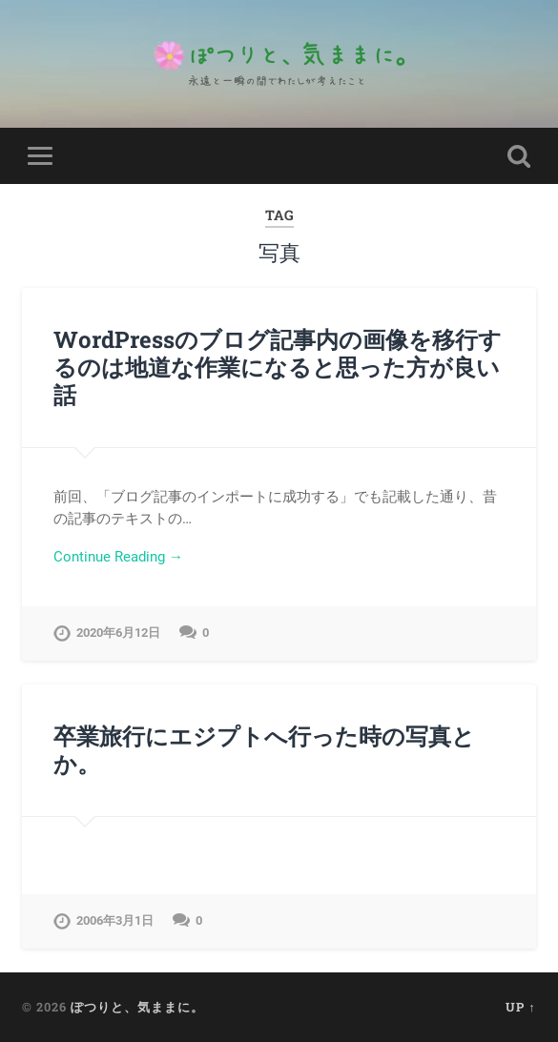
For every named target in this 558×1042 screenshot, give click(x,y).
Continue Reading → (118, 556)
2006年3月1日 (115, 920)
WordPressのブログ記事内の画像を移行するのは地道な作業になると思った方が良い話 (277, 367)
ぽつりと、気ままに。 (137, 1006)
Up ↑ (520, 1006)
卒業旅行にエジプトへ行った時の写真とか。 (264, 750)
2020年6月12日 (118, 632)
